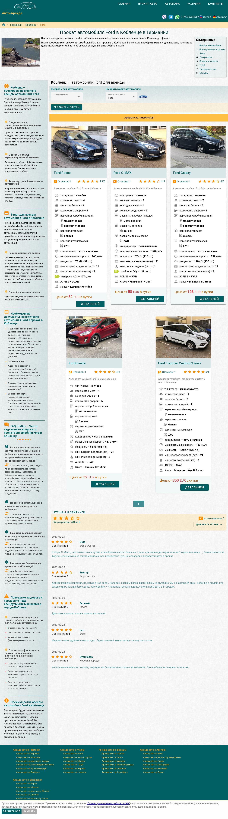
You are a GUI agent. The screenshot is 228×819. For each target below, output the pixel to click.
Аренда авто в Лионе (112, 757)
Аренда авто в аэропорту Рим (77, 757)
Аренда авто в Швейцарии (27, 779)
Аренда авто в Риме (73, 753)
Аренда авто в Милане (74, 761)
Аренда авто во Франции (112, 749)
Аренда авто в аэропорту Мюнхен (32, 761)
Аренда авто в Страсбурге (115, 772)
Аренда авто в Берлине (27, 753)
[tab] (124, 4)
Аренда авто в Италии (72, 749)
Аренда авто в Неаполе (74, 772)
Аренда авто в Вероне (74, 768)
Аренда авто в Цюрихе (27, 794)
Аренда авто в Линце (153, 761)
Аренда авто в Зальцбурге (156, 764)
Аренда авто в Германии (26, 749)
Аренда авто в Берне (26, 783)
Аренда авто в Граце (153, 772)
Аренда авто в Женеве (27, 787)
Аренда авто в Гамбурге (28, 772)
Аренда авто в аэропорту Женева (32, 791)
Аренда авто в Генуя (73, 764)
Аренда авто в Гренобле (114, 768)
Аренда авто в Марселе (113, 761)
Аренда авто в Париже (113, 753)
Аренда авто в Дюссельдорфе (31, 768)
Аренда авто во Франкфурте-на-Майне (35, 764)
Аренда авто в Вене (152, 753)
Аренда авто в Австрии (152, 749)
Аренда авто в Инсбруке (155, 768)
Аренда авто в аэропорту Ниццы (118, 764)
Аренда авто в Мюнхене (28, 757)
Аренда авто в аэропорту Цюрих (32, 798)
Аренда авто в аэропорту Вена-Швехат (162, 757)
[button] (67, 96)
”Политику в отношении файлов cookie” (108, 803)
